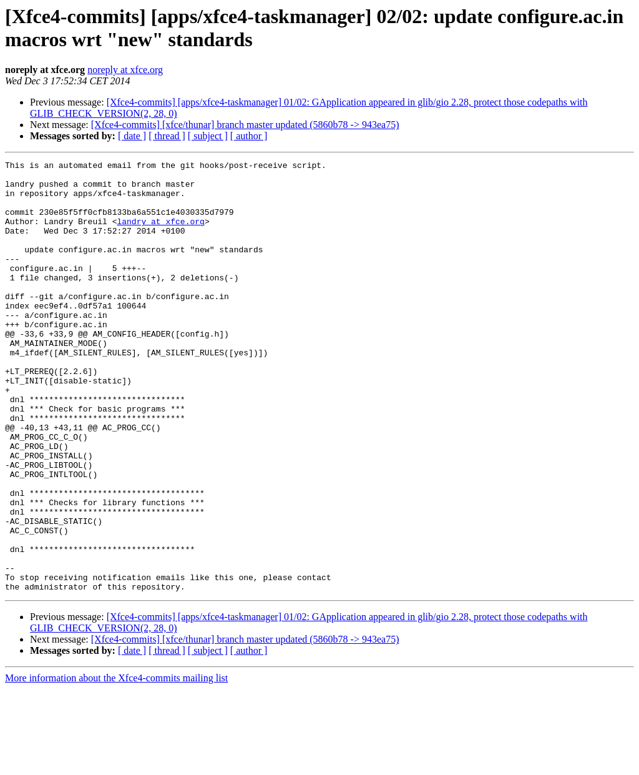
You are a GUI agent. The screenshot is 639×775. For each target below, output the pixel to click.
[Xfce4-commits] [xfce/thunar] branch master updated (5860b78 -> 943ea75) (245, 124)
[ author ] (249, 136)
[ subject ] (208, 136)
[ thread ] (167, 136)
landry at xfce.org (160, 234)
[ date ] (132, 136)
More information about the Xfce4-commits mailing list (116, 764)
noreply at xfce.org (125, 69)
